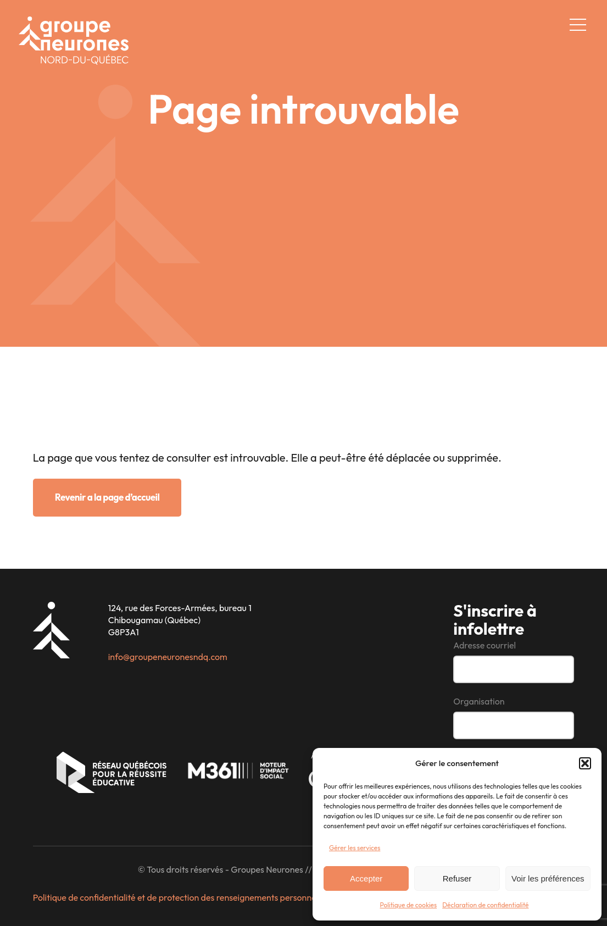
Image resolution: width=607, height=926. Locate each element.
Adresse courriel (484, 645)
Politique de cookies (408, 905)
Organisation (478, 701)
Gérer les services (354, 848)
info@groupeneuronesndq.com (167, 656)
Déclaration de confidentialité (485, 905)
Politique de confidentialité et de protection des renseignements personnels (177, 897)
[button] (585, 763)
